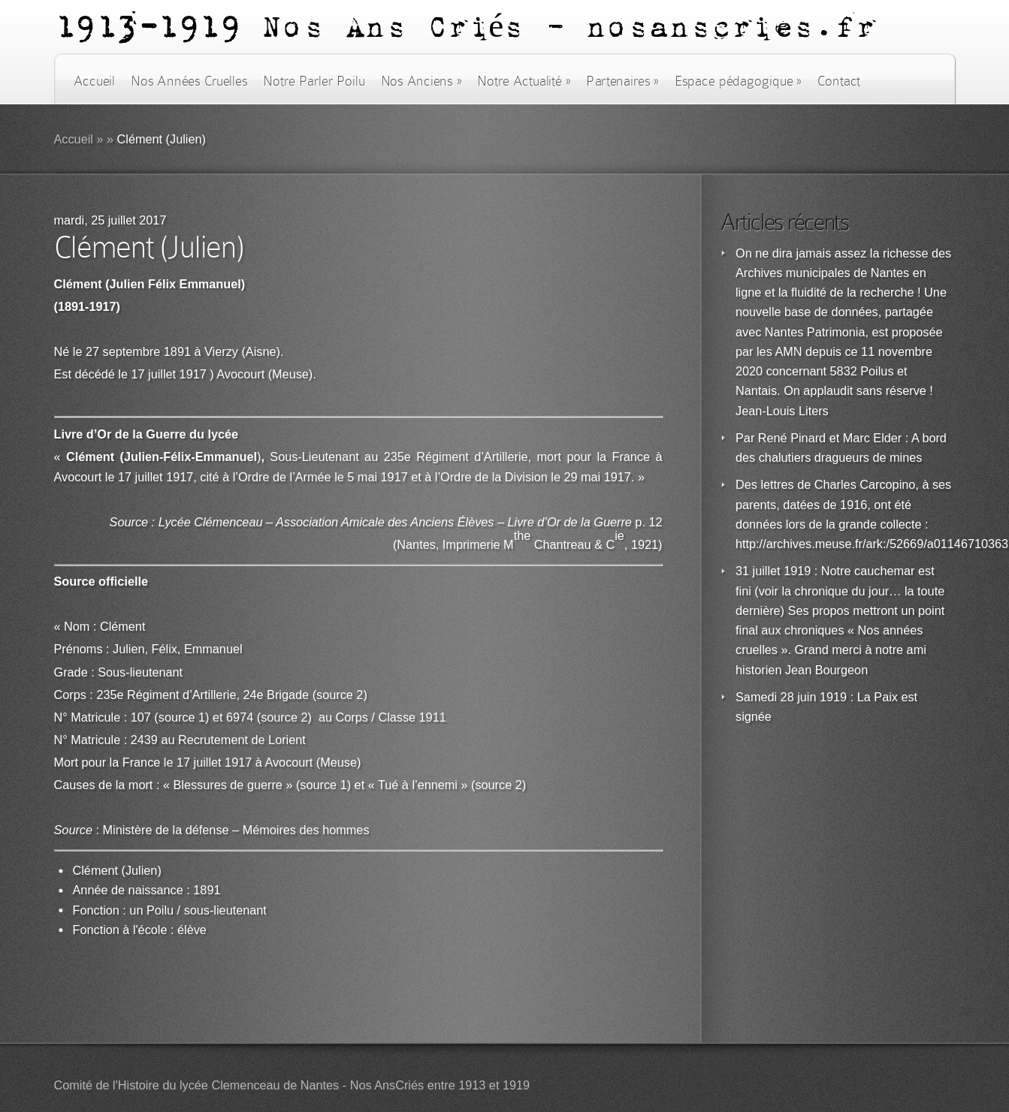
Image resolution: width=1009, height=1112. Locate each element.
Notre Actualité (523, 81)
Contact (839, 81)
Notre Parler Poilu (313, 81)
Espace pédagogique (738, 81)
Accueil (94, 81)
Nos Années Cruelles (189, 81)
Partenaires (622, 81)
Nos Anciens (421, 81)
